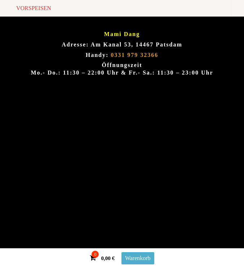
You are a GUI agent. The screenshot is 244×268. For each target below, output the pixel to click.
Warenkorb (138, 258)
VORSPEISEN (33, 8)
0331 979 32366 (134, 55)
